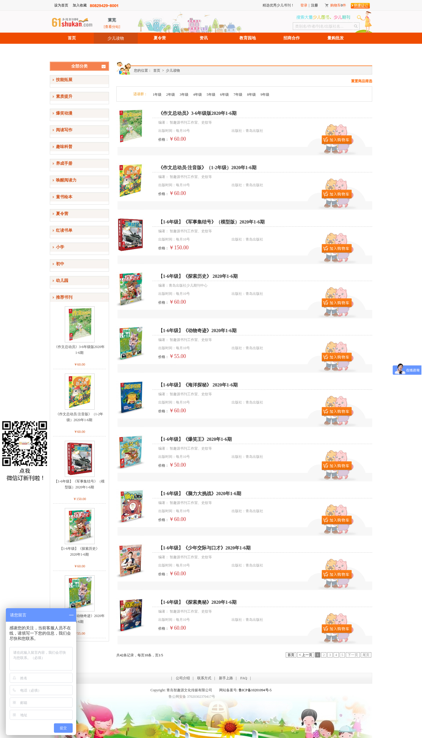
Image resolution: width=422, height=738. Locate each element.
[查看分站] (112, 27)
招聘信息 (72, 49)
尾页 (366, 655)
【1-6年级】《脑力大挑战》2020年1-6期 (199, 493)
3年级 (184, 95)
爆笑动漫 (64, 113)
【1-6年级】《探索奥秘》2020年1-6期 (197, 602)
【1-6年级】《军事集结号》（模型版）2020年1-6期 (79, 484)
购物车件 (338, 5)
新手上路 (226, 678)
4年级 (197, 95)
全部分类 (79, 66)
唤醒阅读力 (66, 180)
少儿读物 (116, 38)
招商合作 (291, 38)
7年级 (238, 95)
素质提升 (64, 96)
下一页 (353, 655)
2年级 (170, 95)
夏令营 (160, 38)
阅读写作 (64, 130)
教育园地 (247, 38)
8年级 (251, 95)
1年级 (157, 95)
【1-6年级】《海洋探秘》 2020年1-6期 (198, 384)
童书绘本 (64, 197)
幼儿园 (62, 280)
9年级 (265, 95)
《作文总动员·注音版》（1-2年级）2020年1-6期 (79, 417)
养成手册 (64, 163)
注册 (314, 5)
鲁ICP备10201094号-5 (255, 690)
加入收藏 (80, 5)
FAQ (243, 678)
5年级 (211, 95)
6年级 (224, 95)
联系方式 (204, 678)
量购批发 (335, 38)
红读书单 (64, 230)
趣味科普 (64, 146)
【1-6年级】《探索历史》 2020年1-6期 (198, 276)
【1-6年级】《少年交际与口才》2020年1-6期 (204, 547)
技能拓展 (64, 80)
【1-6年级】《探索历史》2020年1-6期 (79, 552)
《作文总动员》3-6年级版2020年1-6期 (79, 350)
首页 (72, 38)
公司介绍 (183, 678)
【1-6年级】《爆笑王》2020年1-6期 (195, 439)
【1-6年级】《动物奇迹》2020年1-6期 (79, 619)
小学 (60, 247)
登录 (303, 5)
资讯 (204, 38)
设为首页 (61, 5)
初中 (60, 264)
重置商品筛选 (361, 81)
